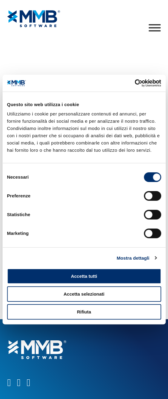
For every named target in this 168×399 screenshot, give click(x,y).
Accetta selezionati (84, 294)
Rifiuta (84, 311)
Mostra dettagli (133, 258)
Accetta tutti (84, 276)
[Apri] (155, 27)
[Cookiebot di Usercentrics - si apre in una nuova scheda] (134, 83)
